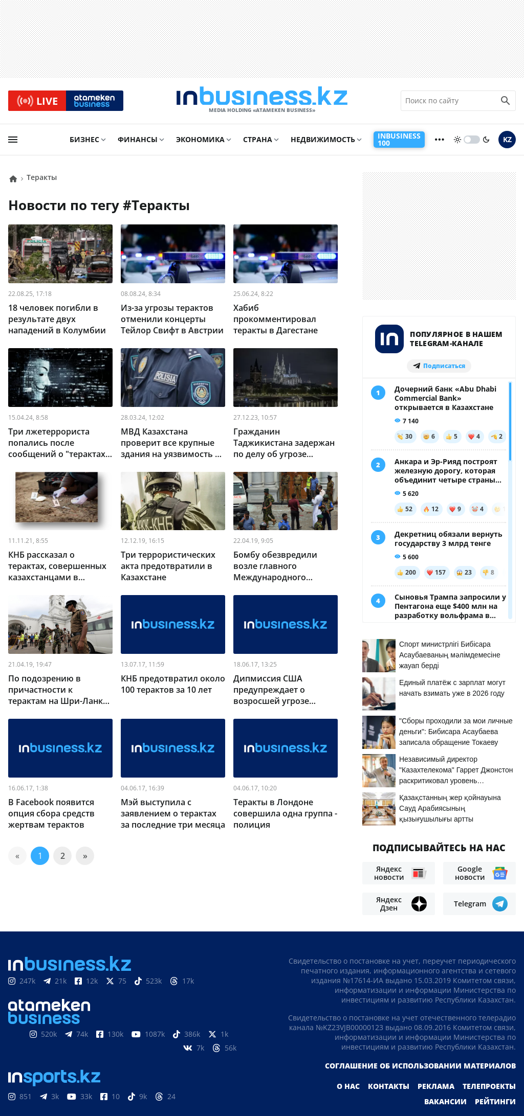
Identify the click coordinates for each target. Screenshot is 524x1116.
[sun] (457, 142)
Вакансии (445, 1053)
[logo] (262, 102)
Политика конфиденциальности (253, 1091)
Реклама (436, 1038)
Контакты (388, 1038)
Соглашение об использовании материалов (420, 1017)
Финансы (138, 141)
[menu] (13, 141)
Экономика (200, 141)
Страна (257, 141)
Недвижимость (323, 141)
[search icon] (505, 102)
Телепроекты (489, 1038)
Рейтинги (495, 1053)
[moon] (486, 142)
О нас (348, 1038)
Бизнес (84, 141)
